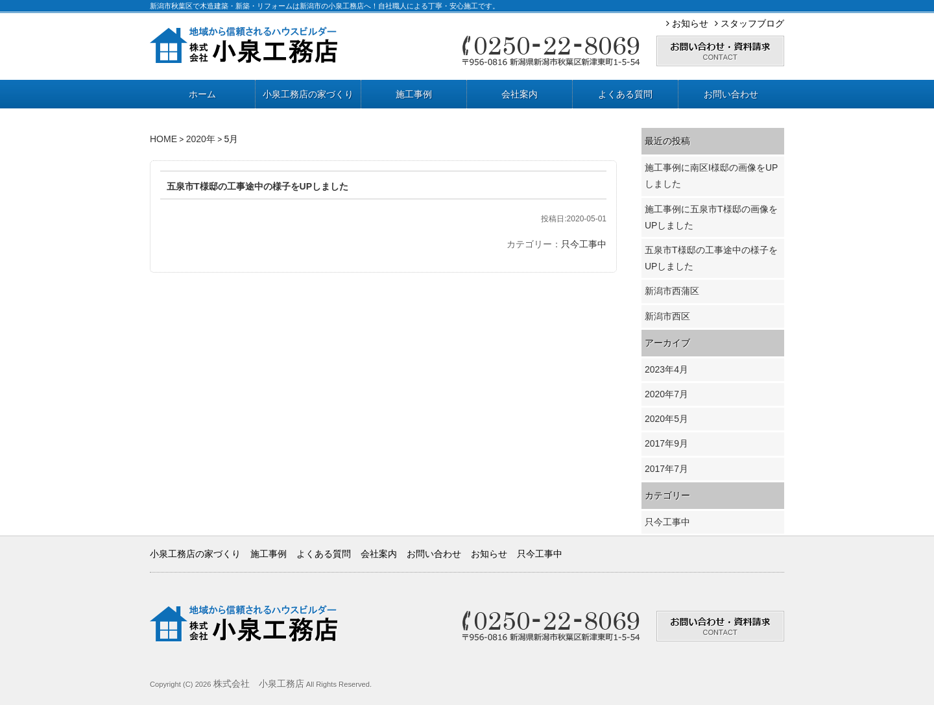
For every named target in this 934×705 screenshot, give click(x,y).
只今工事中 (583, 244)
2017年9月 (666, 443)
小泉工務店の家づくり (308, 94)
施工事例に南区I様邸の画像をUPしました (711, 175)
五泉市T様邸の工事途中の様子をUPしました (257, 186)
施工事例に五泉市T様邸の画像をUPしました (711, 217)
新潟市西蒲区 (672, 291)
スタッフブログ (749, 23)
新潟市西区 (667, 316)
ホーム (202, 94)
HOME (163, 139)
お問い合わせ (731, 94)
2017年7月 (666, 469)
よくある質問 (625, 94)
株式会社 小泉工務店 (258, 683)
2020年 (200, 139)
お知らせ (687, 23)
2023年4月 (666, 369)
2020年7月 (666, 394)
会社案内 (519, 94)
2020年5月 (666, 419)
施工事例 (414, 94)
